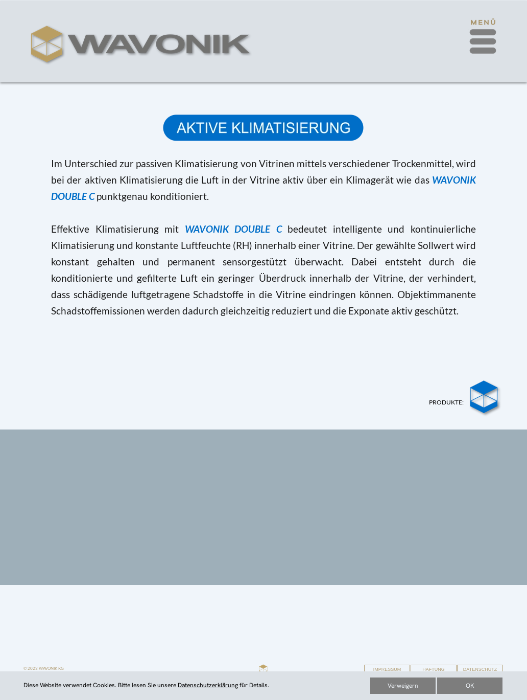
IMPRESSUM (387, 669)
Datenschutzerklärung (208, 685)
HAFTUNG (433, 669)
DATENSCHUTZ (480, 669)
